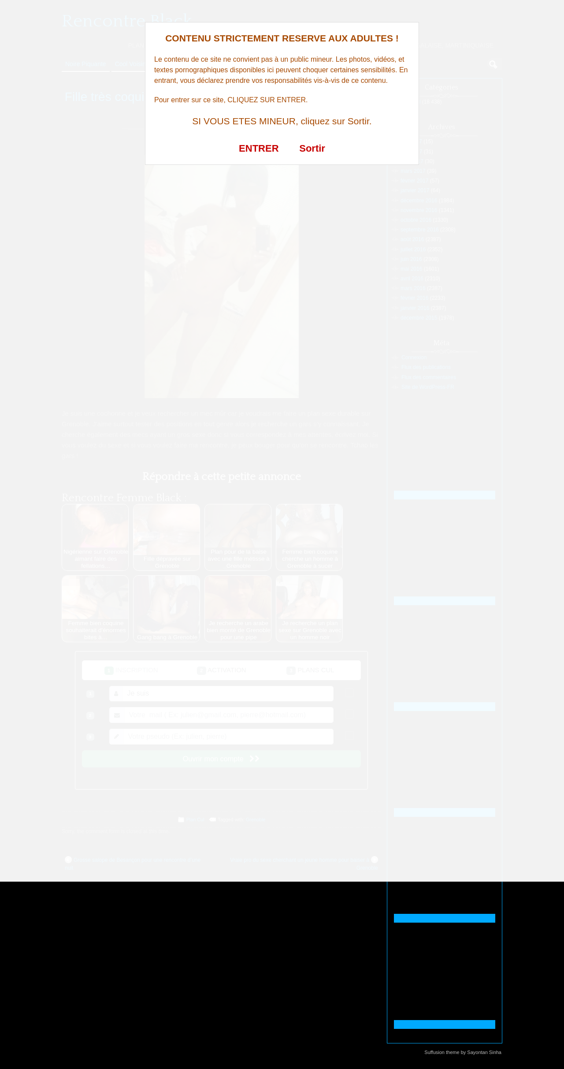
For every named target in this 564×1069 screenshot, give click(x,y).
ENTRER (258, 148)
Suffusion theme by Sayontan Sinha (462, 1052)
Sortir (312, 148)
